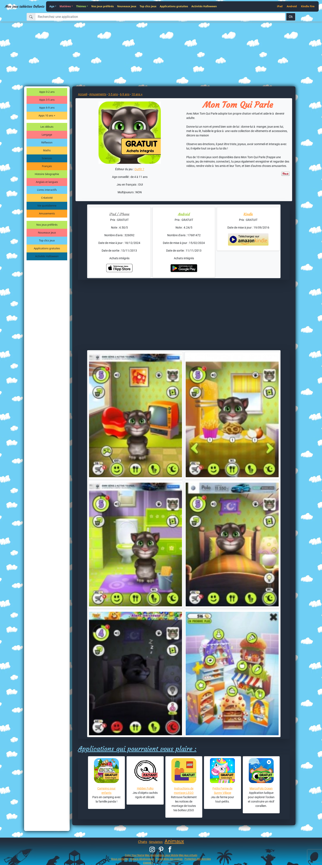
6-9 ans (124, 94)
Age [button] (51, 6)
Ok (291, 17)
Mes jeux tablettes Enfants (24, 6)
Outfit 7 (139, 169)
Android (292, 6)
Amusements (47, 213)
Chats (142, 842)
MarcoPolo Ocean (261, 788)
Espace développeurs (142, 858)
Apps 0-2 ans (47, 92)
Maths (47, 150)
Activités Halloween (204, 6)
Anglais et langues (47, 182)
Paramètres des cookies (169, 858)
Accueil (82, 94)
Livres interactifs (47, 190)
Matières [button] (65, 6)
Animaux (174, 841)
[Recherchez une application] (160, 17)
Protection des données (197, 858)
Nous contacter (119, 858)
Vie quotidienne (46, 205)
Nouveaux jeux (127, 6)
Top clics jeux (148, 6)
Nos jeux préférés (102, 6)
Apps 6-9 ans (47, 107)
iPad (280, 6)
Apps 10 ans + (47, 115)
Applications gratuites (174, 6)
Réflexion (46, 142)
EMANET (148, 862)
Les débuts (47, 126)
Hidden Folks (145, 788)
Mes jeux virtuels (188, 855)
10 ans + (137, 94)
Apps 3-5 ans (47, 100)
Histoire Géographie (47, 174)
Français (47, 166)
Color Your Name (134, 855)
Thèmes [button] (81, 6)
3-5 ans (113, 94)
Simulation (156, 842)
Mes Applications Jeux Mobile (161, 855)
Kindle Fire (308, 6)
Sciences (47, 158)
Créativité (46, 197)
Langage (47, 134)
